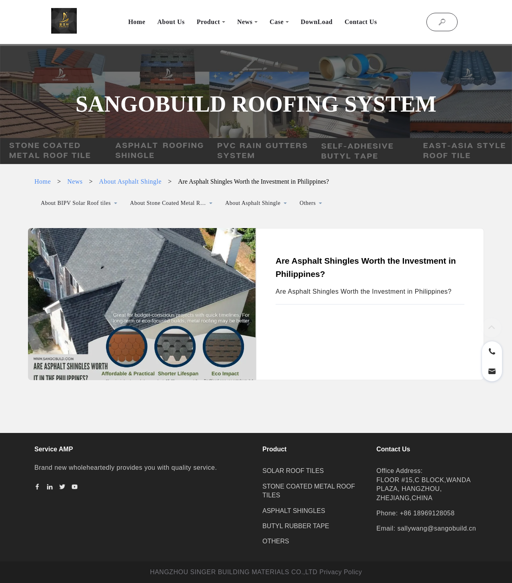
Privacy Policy (341, 572)
